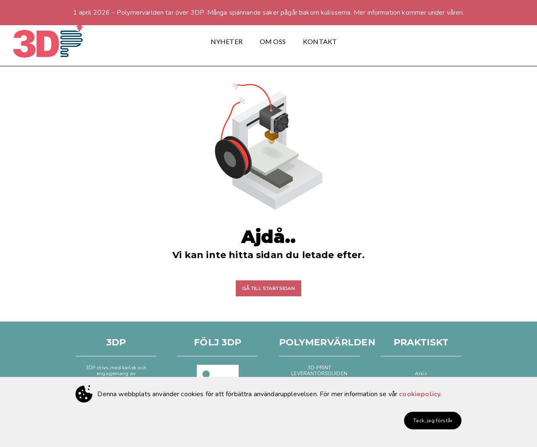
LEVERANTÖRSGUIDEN (319, 373)
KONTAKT (320, 41)
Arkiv (421, 373)
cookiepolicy (420, 394)
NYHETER (226, 41)
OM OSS (273, 41)
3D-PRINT (319, 367)
